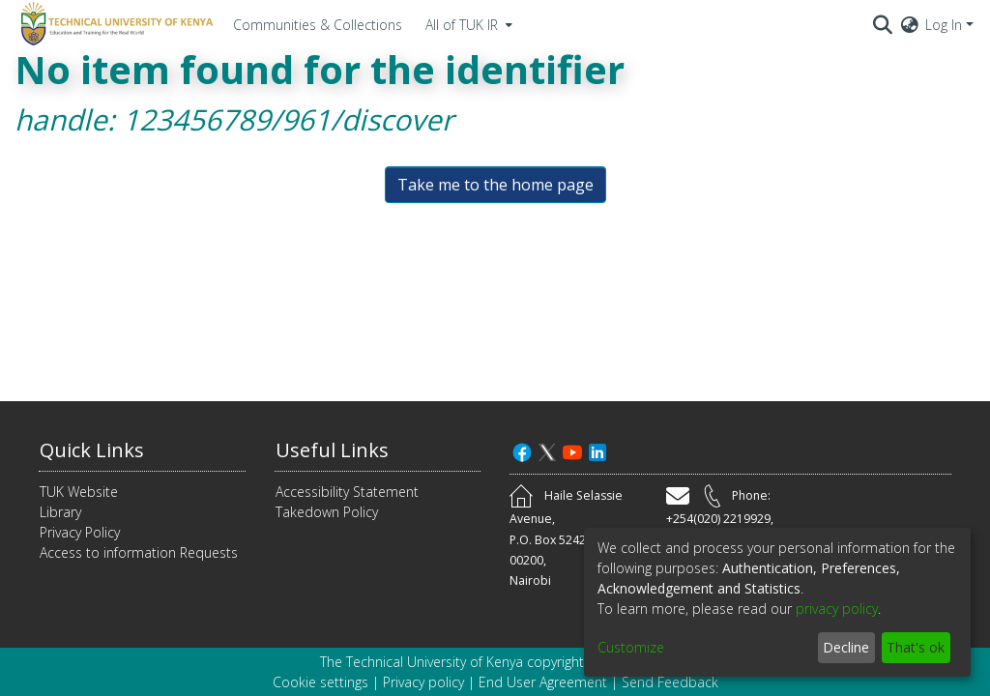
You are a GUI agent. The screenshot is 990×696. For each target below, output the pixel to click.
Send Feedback (670, 682)
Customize (630, 647)
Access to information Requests (139, 552)
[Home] (114, 24)
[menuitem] (467, 24)
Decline (846, 647)
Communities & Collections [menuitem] (317, 24)
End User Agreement (543, 682)
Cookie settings (320, 682)
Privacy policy (423, 682)
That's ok (916, 647)
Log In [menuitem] (943, 24)
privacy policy (837, 608)
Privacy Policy (80, 532)
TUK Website (79, 491)
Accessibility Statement (347, 491)
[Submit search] (883, 24)
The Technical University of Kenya (421, 661)
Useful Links (332, 450)
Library (60, 512)
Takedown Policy (327, 512)
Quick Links (92, 450)
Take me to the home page (495, 184)
